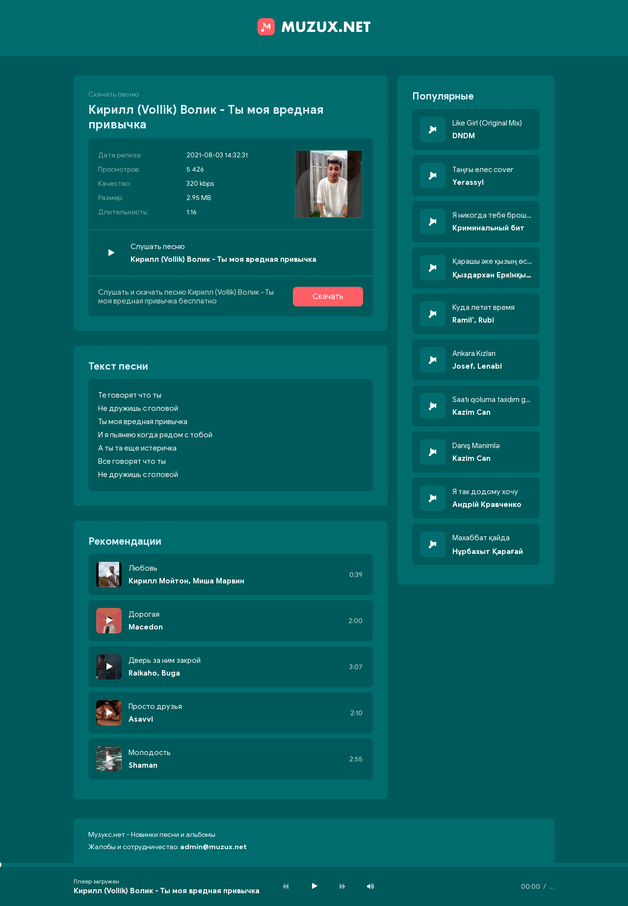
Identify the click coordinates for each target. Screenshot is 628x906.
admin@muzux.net (213, 847)
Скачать (328, 297)
